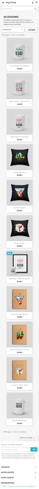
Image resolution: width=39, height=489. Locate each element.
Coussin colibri (19, 243)
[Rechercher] (19, 8)
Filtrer (31, 30)
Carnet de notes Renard (19, 314)
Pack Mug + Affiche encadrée (19, 279)
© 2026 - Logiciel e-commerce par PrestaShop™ (19, 486)
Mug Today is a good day (19, 137)
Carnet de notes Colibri (19, 385)
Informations (7, 483)
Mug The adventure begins (19, 66)
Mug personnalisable (19, 420)
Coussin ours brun (19, 172)
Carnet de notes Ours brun (19, 350)
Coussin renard (19, 208)
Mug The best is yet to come (19, 101)
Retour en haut (27, 438)
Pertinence (13, 29)
